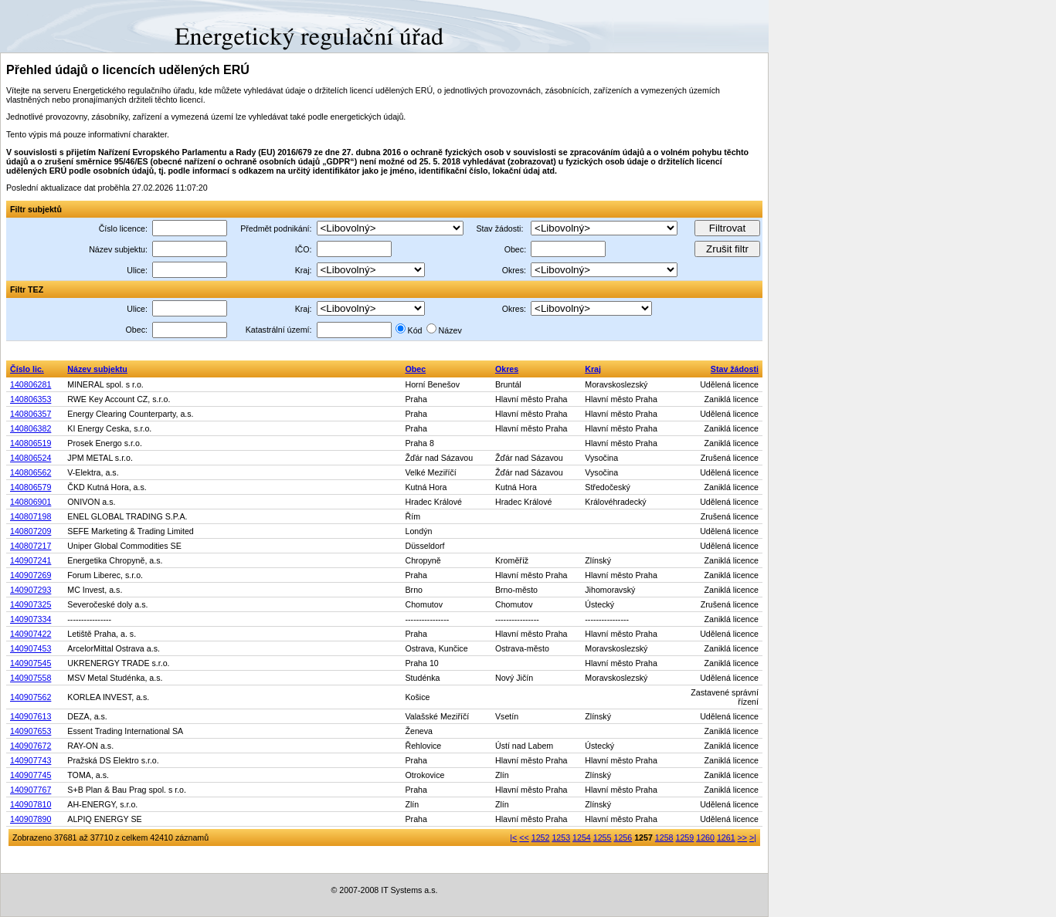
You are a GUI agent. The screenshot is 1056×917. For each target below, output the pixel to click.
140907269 (30, 575)
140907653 (30, 731)
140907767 (30, 789)
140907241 (30, 560)
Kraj (593, 369)
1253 (561, 837)
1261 (726, 837)
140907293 (30, 589)
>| (752, 837)
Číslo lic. (27, 369)
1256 (622, 837)
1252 (540, 837)
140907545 (30, 663)
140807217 (30, 545)
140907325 (30, 604)
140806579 (30, 487)
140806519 (30, 443)
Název (450, 330)
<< (523, 837)
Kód (415, 330)
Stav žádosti (735, 369)
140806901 (30, 501)
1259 (685, 837)
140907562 (30, 697)
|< (513, 837)
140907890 (30, 819)
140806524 (30, 457)
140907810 (30, 804)
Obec (415, 369)
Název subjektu (97, 369)
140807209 (30, 531)
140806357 (30, 413)
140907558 (30, 677)
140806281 (30, 384)
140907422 (30, 633)
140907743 (30, 760)
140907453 (30, 648)
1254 (581, 837)
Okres (506, 369)
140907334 (30, 619)
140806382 (30, 428)
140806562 (30, 472)
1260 (705, 837)
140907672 (30, 745)
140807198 (30, 516)
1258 (664, 837)
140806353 (30, 399)
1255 (602, 837)
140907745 (30, 775)
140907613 (30, 716)
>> (742, 837)
